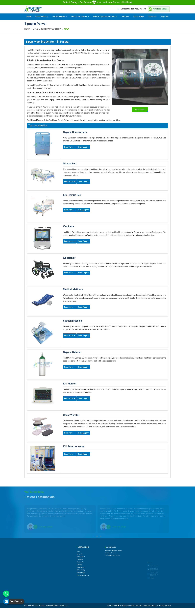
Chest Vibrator (71, 415)
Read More (69, 147)
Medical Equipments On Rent (105, 16)
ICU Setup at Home (73, 446)
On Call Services (59, 16)
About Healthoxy (41, 16)
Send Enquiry (83, 147)
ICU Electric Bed (72, 195)
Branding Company (164, 605)
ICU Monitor (69, 383)
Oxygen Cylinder (72, 352)
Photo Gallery (138, 16)
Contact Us (152, 16)
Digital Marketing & (150, 605)
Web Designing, (137, 605)
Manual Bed (69, 163)
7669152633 (132, 9)
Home (28, 16)
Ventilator (68, 226)
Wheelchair (69, 257)
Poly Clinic (165, 16)
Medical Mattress (73, 289)
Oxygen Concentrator (75, 132)
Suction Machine (72, 320)
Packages (125, 16)
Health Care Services (80, 16)
